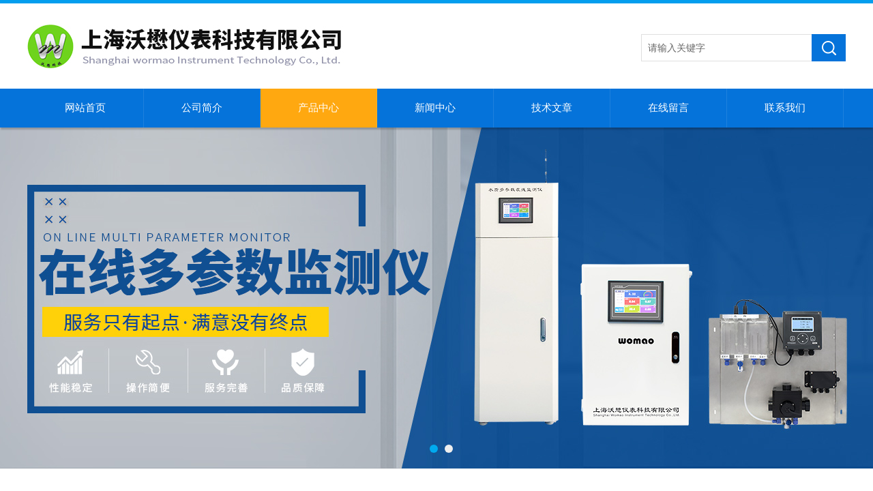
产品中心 (318, 107)
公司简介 (201, 107)
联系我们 (785, 107)
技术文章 (551, 107)
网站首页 (85, 107)
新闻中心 (435, 107)
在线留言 (668, 107)
